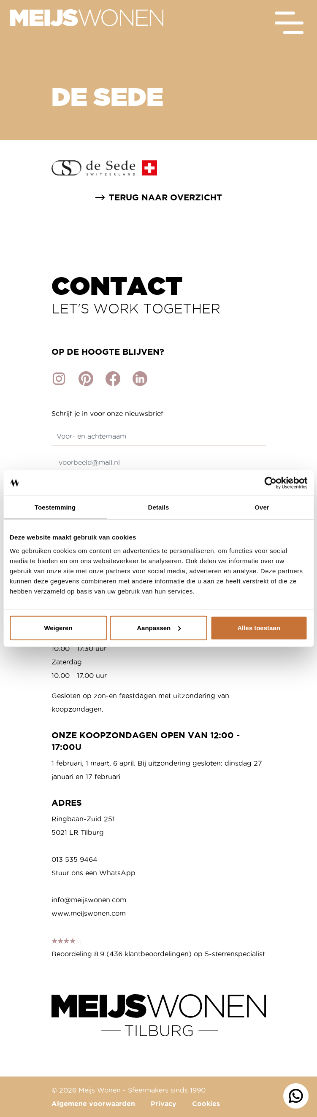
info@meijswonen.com (88, 900)
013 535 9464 (74, 859)
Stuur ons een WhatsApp (93, 873)
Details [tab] (158, 507)
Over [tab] (262, 507)
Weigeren (58, 627)
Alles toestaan (258, 627)
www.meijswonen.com (88, 913)
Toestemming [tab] (55, 507)
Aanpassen (159, 627)
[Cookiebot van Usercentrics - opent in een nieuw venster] (270, 483)
